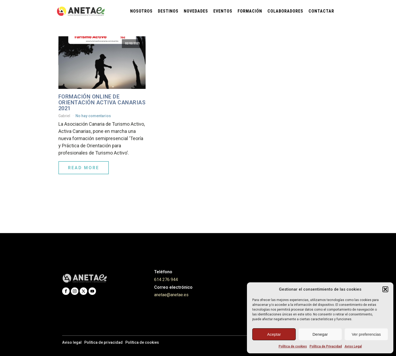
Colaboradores (285, 11)
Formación (250, 11)
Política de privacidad (103, 342)
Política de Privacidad (326, 346)
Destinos (168, 11)
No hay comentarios (93, 116)
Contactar (321, 11)
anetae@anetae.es (171, 294)
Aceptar (274, 334)
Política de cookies (293, 346)
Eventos (222, 11)
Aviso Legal (353, 346)
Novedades (196, 11)
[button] (385, 289)
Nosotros (141, 11)
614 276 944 (166, 279)
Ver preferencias (366, 334)
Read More (83, 167)
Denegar (320, 334)
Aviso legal (72, 342)
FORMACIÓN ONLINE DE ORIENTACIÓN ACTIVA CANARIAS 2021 (102, 102)
